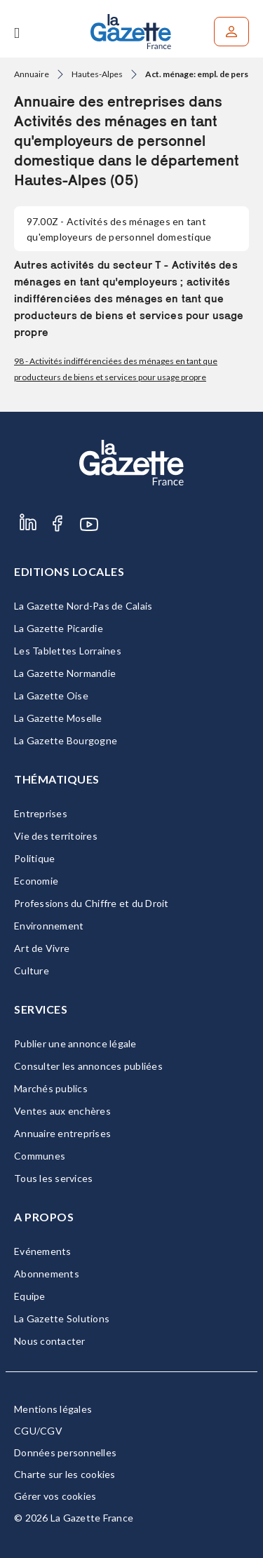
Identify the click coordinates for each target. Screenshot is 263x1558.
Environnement (48, 926)
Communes (39, 1156)
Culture (31, 970)
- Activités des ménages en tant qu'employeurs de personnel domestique (119, 229)
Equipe (30, 1296)
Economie (36, 881)
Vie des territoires (55, 836)
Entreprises (40, 813)
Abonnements (46, 1274)
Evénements (43, 1251)
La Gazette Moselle (58, 718)
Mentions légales (53, 1409)
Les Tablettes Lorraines (67, 651)
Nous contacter (50, 1341)
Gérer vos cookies (55, 1496)
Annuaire (31, 74)
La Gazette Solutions (61, 1318)
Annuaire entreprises (62, 1133)
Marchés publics (51, 1088)
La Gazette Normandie (65, 673)
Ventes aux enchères (62, 1111)
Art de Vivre (41, 948)
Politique (34, 858)
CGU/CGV (38, 1431)
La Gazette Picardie (58, 628)
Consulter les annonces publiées (88, 1066)
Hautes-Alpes (97, 74)
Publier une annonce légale (75, 1043)
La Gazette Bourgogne (65, 740)
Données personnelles (65, 1452)
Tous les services (53, 1178)
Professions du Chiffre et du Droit (91, 903)
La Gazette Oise (51, 695)
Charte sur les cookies (65, 1474)
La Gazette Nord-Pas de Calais (83, 606)
